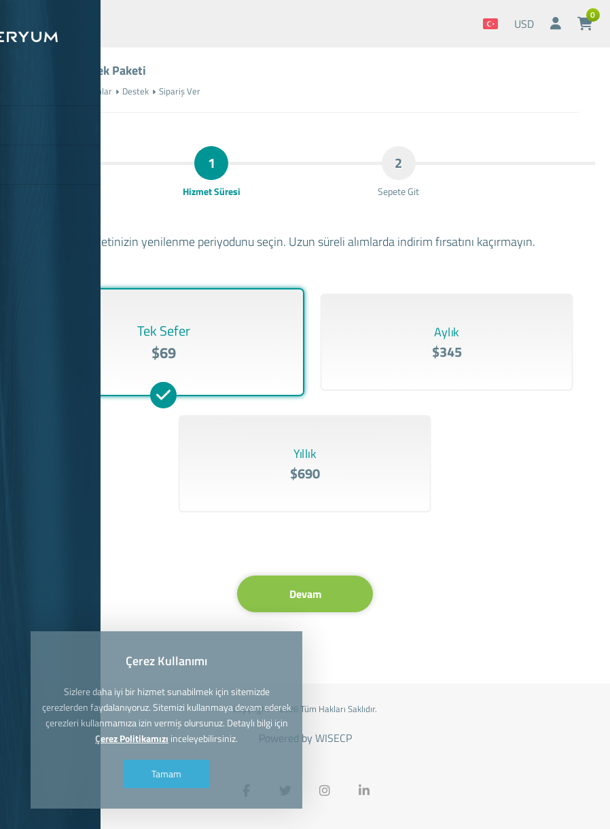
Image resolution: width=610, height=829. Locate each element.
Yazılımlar (93, 91)
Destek (135, 91)
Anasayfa (47, 91)
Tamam (166, 773)
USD (524, 24)
